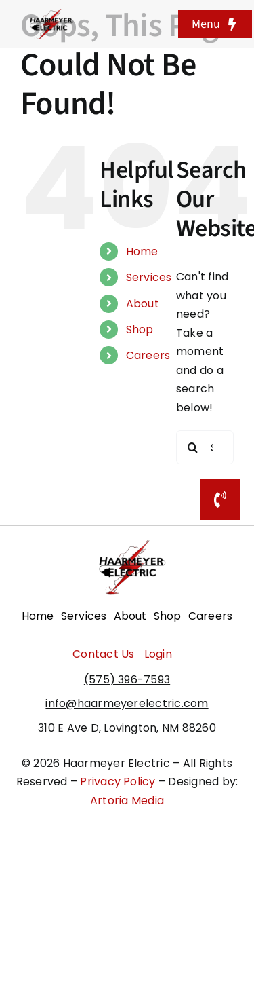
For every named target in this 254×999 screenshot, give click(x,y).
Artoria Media (127, 800)
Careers (148, 355)
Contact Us (103, 654)
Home (142, 251)
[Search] (193, 447)
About (142, 304)
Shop (140, 329)
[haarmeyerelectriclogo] (49, 14)
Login (158, 654)
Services (149, 277)
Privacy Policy (117, 781)
